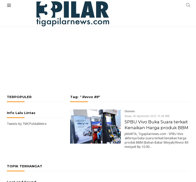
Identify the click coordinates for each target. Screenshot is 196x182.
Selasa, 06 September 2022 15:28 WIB (147, 116)
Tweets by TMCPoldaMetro (27, 124)
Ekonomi (130, 111)
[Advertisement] (98, 38)
